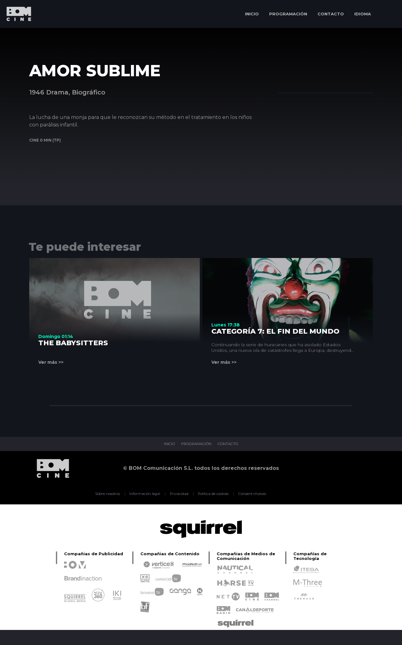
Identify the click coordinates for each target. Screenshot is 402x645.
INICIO (252, 13)
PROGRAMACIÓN (288, 13)
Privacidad (177, 494)
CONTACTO (331, 13)
